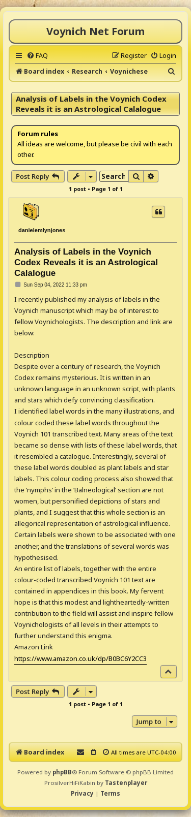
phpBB (62, 772)
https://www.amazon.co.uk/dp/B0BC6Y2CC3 (80, 658)
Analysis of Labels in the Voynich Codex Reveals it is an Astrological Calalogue (91, 103)
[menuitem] (37, 55)
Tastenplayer (126, 783)
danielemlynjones (41, 230)
